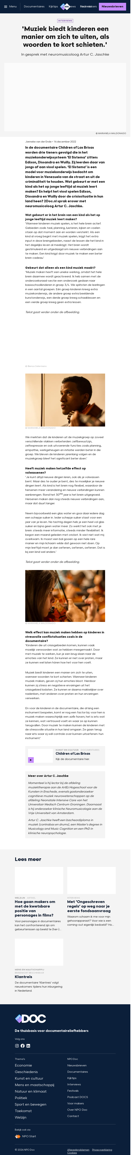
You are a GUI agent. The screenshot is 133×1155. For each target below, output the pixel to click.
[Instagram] (17, 1046)
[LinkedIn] (28, 1046)
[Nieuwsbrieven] (112, 7)
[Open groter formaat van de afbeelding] (44, 342)
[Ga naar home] (65, 6)
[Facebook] (22, 1046)
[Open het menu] (10, 7)
